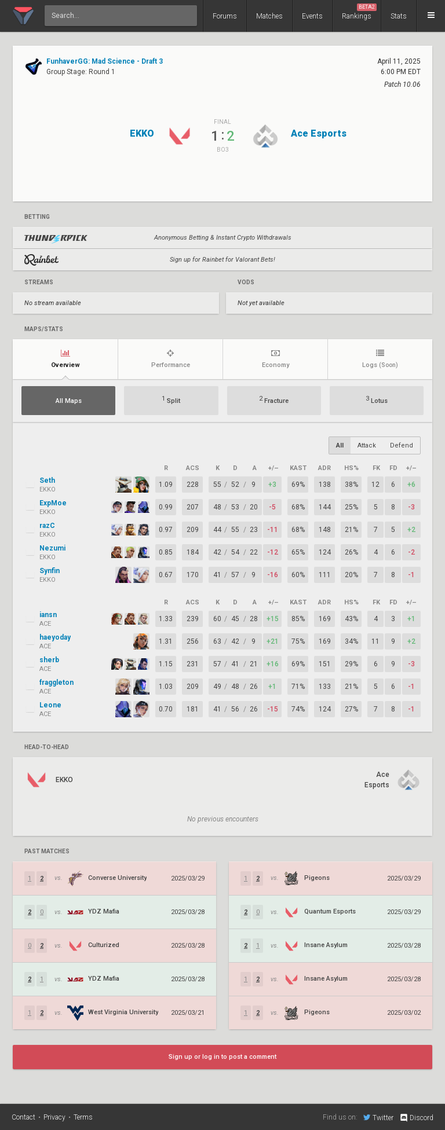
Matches (269, 16)
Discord (416, 1117)
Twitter (378, 1117)
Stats (399, 16)
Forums (225, 16)
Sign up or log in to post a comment (222, 1057)
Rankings (359, 11)
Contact (23, 1117)
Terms (83, 1117)
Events (312, 16)
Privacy (54, 1117)
